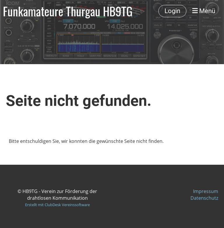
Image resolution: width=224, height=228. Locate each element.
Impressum (205, 191)
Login (172, 11)
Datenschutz (204, 198)
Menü (203, 11)
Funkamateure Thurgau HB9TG (67, 11)
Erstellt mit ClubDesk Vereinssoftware (57, 204)
